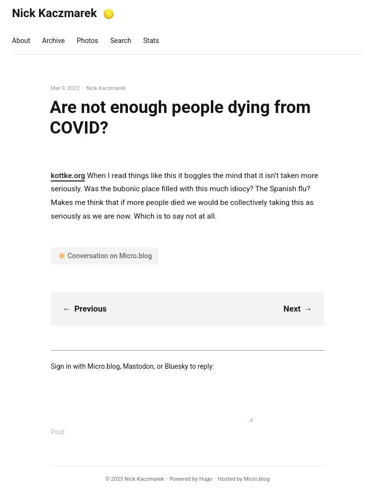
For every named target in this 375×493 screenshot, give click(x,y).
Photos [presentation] (87, 41)
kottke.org (68, 175)
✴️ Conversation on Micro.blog (105, 256)
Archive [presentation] (53, 41)
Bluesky (176, 366)
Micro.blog (103, 366)
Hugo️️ (205, 479)
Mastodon (138, 366)
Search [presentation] (120, 41)
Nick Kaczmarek (54, 13)
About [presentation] (21, 41)
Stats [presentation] (151, 41)
